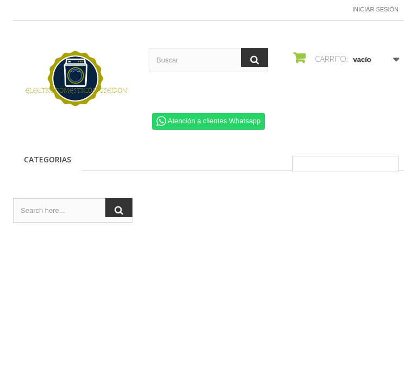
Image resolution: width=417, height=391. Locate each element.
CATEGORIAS (47, 159)
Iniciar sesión (375, 9)
